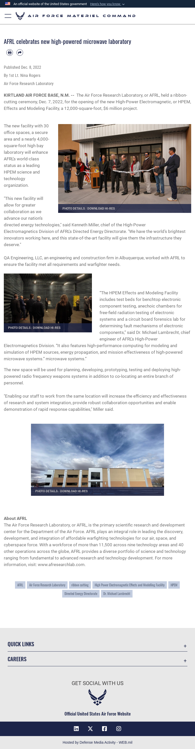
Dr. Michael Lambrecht (116, 593)
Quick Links (21, 644)
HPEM (174, 585)
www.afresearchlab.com (61, 564)
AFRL (20, 585)
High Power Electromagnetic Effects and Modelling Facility (130, 585)
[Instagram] (119, 729)
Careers (17, 659)
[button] (8, 16)
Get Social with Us (97, 683)
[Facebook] (104, 729)
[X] (90, 729)
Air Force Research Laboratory (113, 95)
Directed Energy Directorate (80, 593)
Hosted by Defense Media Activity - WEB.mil (98, 742)
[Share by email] (20, 52)
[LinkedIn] (76, 729)
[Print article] (9, 52)
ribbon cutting (80, 585)
